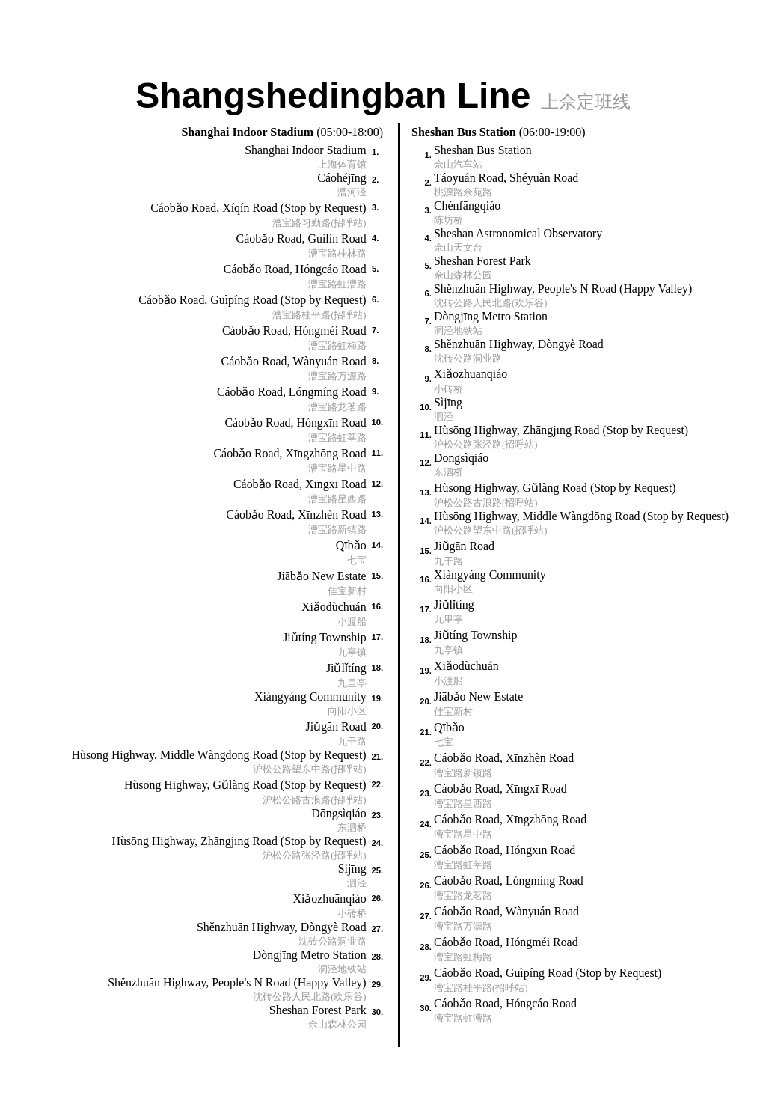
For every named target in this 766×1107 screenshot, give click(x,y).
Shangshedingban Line (382, 94)
